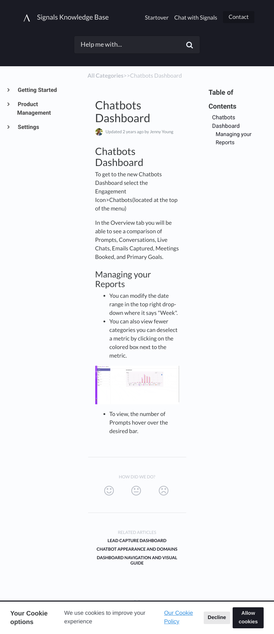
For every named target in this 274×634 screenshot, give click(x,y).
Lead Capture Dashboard (136, 540)
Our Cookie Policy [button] (178, 617)
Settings (28, 127)
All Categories (105, 75)
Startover (156, 17)
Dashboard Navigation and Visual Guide (137, 560)
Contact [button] (239, 17)
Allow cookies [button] (248, 617)
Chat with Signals (195, 17)
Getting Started (37, 90)
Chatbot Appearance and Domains (137, 549)
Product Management (34, 108)
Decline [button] (217, 617)
